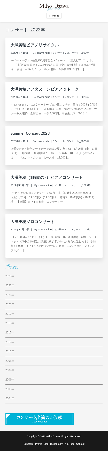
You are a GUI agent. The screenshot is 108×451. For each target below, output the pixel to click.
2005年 (9, 389)
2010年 (9, 351)
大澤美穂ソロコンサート (33, 221)
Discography (57, 444)
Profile (38, 444)
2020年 (9, 304)
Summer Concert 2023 (30, 133)
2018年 (9, 323)
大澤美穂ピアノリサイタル (35, 44)
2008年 (9, 360)
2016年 (9, 342)
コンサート (58, 52)
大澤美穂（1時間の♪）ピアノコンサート (47, 177)
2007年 (9, 370)
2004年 (9, 398)
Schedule (28, 444)
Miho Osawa (53, 436)
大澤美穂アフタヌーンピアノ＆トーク (45, 89)
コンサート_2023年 (77, 52)
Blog (46, 444)
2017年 (9, 332)
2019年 (9, 313)
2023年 (9, 276)
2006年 (9, 379)
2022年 (9, 285)
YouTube (69, 444)
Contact (80, 444)
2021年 (9, 295)
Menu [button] (55, 15)
